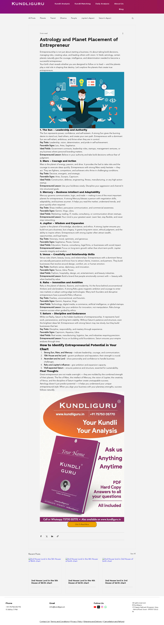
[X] (98, 607)
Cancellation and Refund (113, 621)
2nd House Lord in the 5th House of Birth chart (44, 581)
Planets (43, 18)
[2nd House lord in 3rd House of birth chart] (118, 567)
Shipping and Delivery (93, 621)
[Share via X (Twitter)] (46, 536)
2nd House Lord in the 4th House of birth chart (81, 581)
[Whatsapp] (105, 607)
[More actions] (122, 33)
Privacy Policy (76, 621)
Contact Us (44, 621)
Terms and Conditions (60, 621)
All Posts (31, 18)
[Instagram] (102, 607)
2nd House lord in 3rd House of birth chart (116, 581)
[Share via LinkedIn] (52, 536)
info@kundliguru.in (57, 607)
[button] (133, 18)
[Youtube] (95, 607)
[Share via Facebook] (41, 536)
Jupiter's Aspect (87, 18)
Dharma (63, 18)
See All (133, 554)
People (74, 18)
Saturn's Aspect (105, 18)
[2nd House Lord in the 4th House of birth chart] (82, 567)
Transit (53, 18)
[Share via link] (58, 536)
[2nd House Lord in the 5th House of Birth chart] (45, 567)
